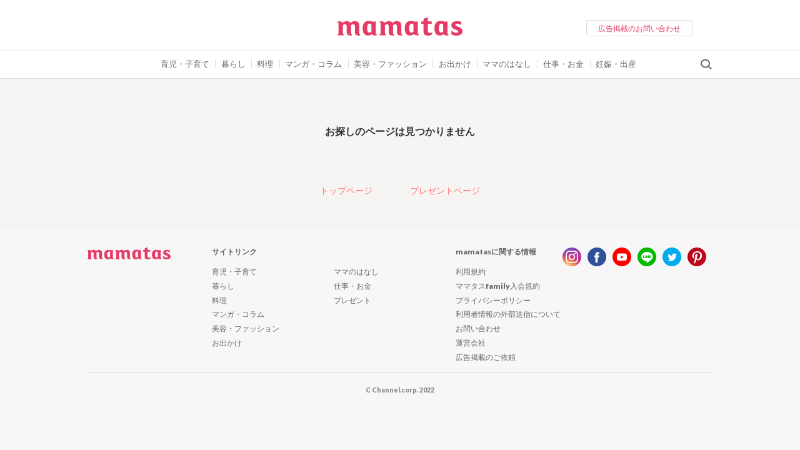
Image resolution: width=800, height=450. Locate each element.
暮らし (233, 64)
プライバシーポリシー (493, 300)
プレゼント (352, 300)
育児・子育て (185, 64)
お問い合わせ (478, 328)
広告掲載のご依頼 (486, 357)
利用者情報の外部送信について (508, 314)
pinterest (697, 257)
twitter (671, 257)
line (647, 257)
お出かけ (455, 64)
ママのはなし (506, 64)
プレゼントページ (445, 190)
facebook (597, 257)
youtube (621, 257)
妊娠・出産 (616, 64)
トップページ (346, 190)
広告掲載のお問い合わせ (639, 28)
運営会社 (471, 343)
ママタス (400, 31)
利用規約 (471, 271)
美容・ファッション (390, 64)
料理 (265, 64)
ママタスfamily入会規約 (498, 286)
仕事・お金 (563, 64)
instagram (571, 257)
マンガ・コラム (313, 64)
